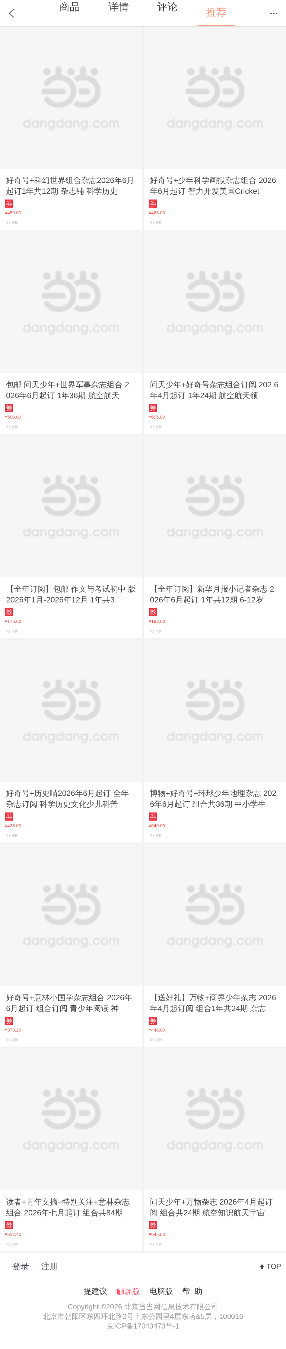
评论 (167, 6)
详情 (118, 6)
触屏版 (128, 1291)
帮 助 (192, 1291)
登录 (20, 1266)
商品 (69, 6)
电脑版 (161, 1291)
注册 (49, 1266)
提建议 (95, 1291)
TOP (273, 1266)
